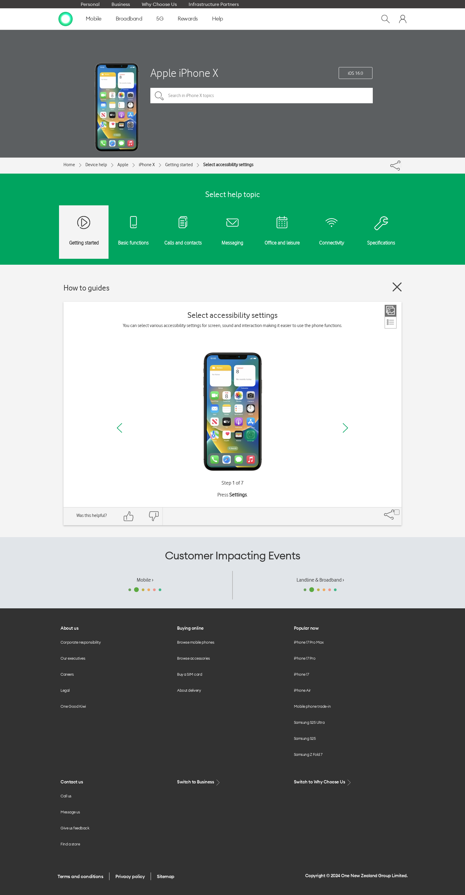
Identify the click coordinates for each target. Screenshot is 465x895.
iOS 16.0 (355, 73)
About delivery (189, 690)
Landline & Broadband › (320, 580)
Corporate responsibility (80, 642)
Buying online (190, 628)
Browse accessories (193, 658)
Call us (65, 796)
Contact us (71, 782)
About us (69, 628)
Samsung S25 (305, 738)
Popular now (306, 628)
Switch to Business (199, 782)
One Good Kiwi (73, 706)
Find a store (70, 844)
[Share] (401, 164)
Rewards (188, 18)
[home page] (65, 19)
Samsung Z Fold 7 (308, 754)
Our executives (72, 658)
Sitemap (165, 876)
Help (217, 18)
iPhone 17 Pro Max (309, 642)
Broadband (129, 18)
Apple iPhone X (184, 73)
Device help (96, 164)
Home (69, 164)
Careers (67, 674)
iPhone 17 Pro (305, 658)
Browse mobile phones (195, 642)
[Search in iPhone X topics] (261, 95)
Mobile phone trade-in (312, 706)
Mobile (93, 18)
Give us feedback (74, 828)
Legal (65, 690)
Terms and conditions (80, 876)
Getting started (179, 164)
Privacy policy (130, 876)
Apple (122, 164)
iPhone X (147, 164)
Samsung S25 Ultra (309, 722)
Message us (70, 812)
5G (159, 18)
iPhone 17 (301, 674)
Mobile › (145, 580)
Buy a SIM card (189, 674)
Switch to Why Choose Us (323, 782)
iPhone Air (302, 690)
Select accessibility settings (228, 164)
